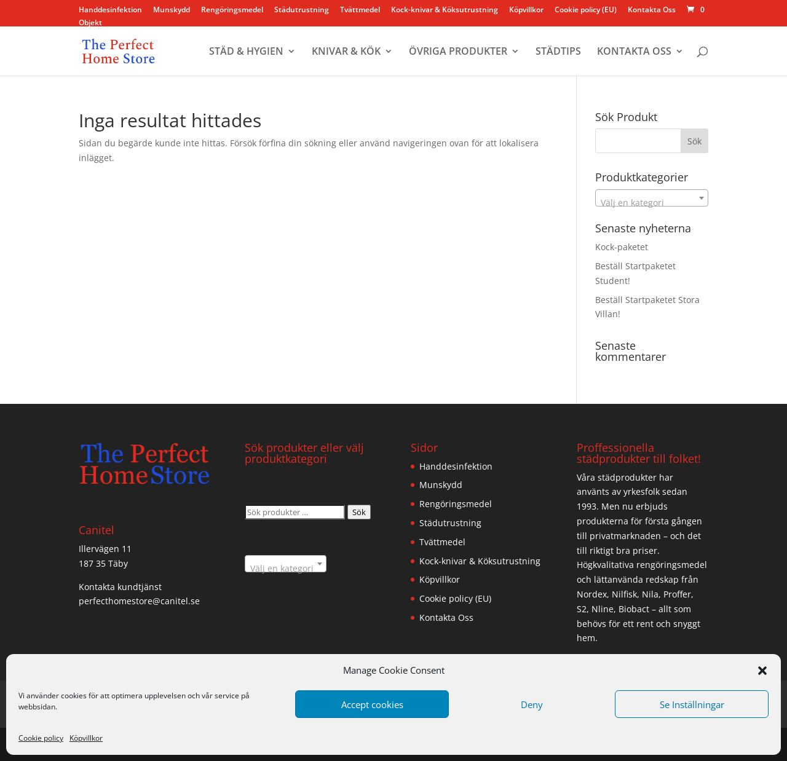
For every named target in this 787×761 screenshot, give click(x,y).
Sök (359, 512)
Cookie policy (40, 738)
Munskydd (171, 10)
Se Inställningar (692, 704)
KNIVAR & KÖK (346, 52)
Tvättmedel (360, 10)
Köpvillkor (86, 738)
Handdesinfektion (110, 10)
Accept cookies (372, 704)
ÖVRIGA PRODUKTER (458, 52)
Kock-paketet (621, 247)
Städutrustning (301, 10)
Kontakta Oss (652, 10)
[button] (762, 670)
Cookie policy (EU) (586, 10)
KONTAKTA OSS (634, 52)
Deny (532, 704)
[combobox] (651, 198)
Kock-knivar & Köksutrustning (444, 10)
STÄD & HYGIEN (246, 52)
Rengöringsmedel (232, 10)
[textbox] (652, 203)
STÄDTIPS (558, 52)
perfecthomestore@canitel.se (139, 601)
